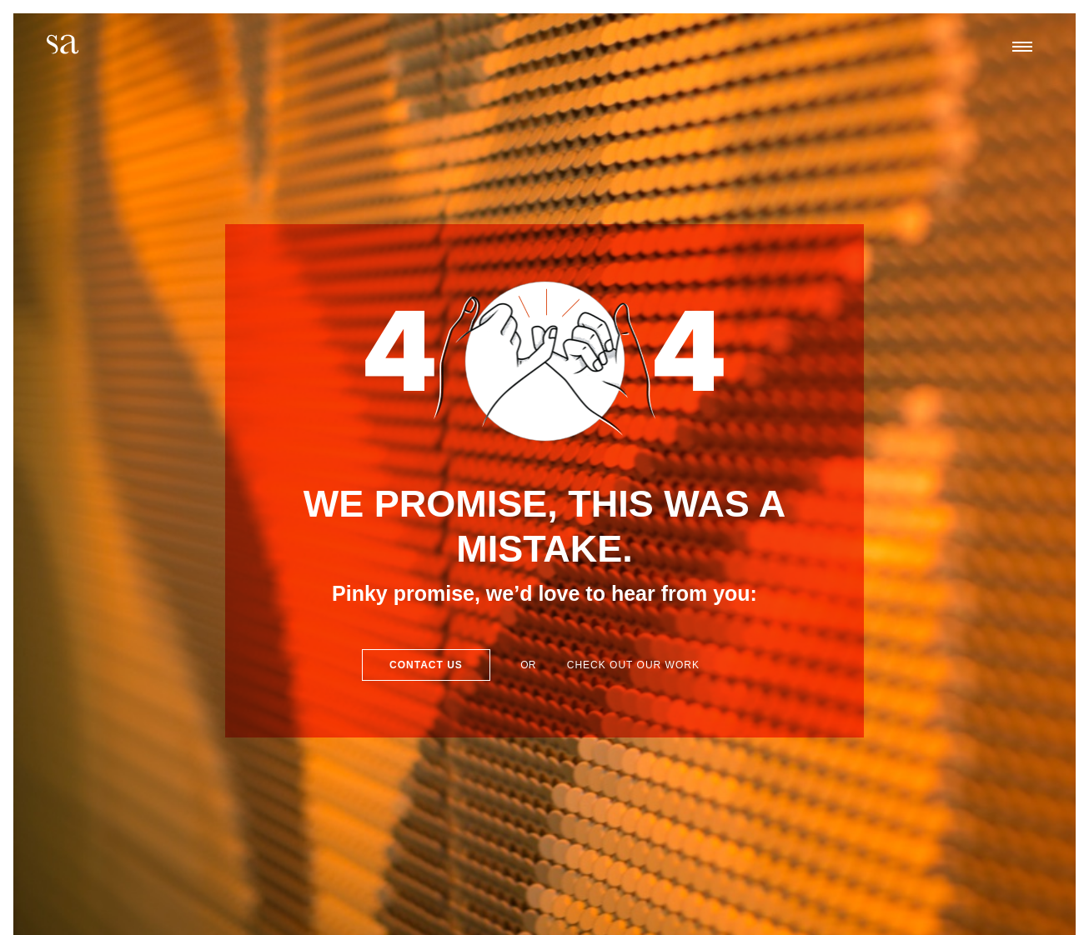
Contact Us (426, 665)
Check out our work (633, 665)
